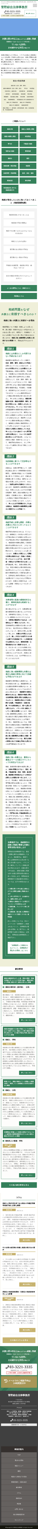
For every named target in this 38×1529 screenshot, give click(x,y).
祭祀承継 (28, 180)
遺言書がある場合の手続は (19, 249)
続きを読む (27, 1240)
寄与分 (10, 144)
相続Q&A (19, 1498)
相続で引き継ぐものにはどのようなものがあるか (19, 232)
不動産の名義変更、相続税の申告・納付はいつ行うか (19, 266)
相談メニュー (19, 1466)
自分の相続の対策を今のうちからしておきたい (19, 277)
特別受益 (28, 136)
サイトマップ (19, 1520)
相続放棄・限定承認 (10, 166)
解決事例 (19, 1487)
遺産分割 (10, 129)
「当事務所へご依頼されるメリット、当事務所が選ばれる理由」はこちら (19, 947)
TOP (19, 1455)
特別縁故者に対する (10, 189)
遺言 (27, 158)
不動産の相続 (28, 144)
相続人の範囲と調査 (27, 129)
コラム (19, 1493)
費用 (19, 1471)
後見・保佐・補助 (28, 173)
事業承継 (28, 151)
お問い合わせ (30, 13)
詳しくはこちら (26, 1020)
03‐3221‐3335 (12, 11)
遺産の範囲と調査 (10, 136)
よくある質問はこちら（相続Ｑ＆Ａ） (19, 288)
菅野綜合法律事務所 (14, 7)
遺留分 (10, 158)
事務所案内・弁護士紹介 (19, 1482)
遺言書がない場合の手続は (19, 257)
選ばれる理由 (19, 1460)
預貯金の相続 (10, 151)
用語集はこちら (19, 296)
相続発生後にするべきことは (19, 215)
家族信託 (10, 180)
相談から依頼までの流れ (19, 1476)
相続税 (28, 166)
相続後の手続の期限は (19, 223)
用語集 (19, 1503)
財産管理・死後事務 (10, 173)
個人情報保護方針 (19, 1514)
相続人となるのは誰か (19, 241)
